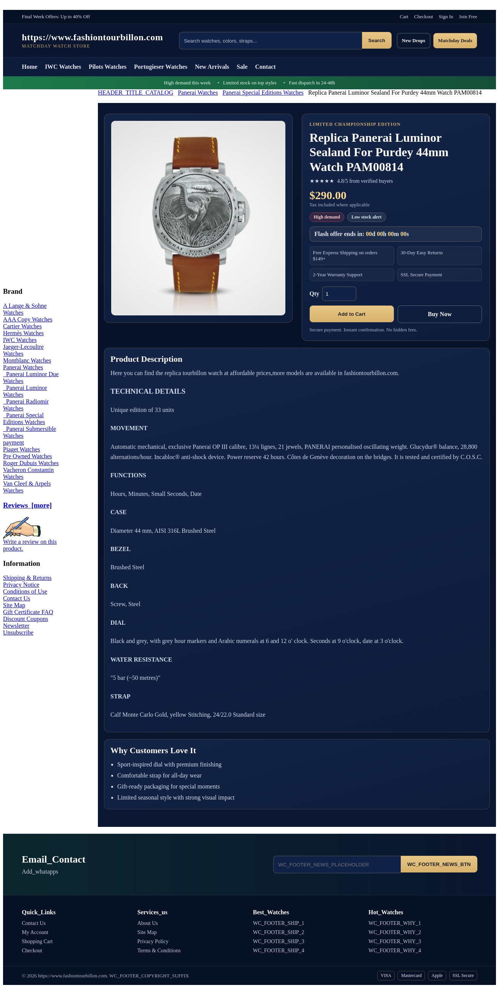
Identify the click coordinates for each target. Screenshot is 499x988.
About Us (147, 923)
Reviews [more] (27, 505)
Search (376, 40)
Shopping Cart (37, 941)
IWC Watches (63, 66)
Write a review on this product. (30, 542)
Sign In (446, 16)
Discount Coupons (25, 619)
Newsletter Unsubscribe (18, 629)
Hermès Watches (23, 333)
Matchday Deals (455, 40)
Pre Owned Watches (27, 456)
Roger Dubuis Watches (31, 463)
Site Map (14, 605)
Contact (265, 66)
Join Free (468, 16)
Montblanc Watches (27, 360)
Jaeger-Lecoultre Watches (23, 350)
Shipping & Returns (27, 578)
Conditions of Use (25, 591)
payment (13, 442)
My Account (35, 932)
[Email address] (337, 864)
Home (30, 66)
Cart (404, 16)
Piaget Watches (21, 449)
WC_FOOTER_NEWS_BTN (439, 864)
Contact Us (16, 598)
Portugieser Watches (160, 66)
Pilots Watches (108, 66)
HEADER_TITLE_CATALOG (135, 92)
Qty (315, 293)
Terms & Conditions (159, 950)
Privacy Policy (152, 941)
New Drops (413, 40)
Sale (242, 66)
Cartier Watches (22, 326)
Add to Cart (351, 314)
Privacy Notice (21, 584)
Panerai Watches (198, 92)
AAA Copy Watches (27, 319)
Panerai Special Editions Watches (263, 92)
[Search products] (270, 40)
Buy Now (440, 314)
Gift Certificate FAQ (28, 612)
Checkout (423, 16)
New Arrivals (212, 66)
